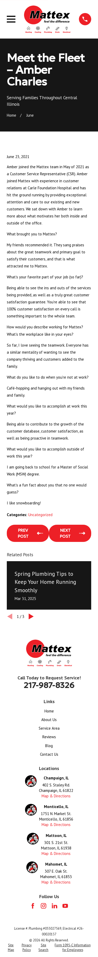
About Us (49, 719)
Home (49, 711)
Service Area (49, 728)
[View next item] (31, 617)
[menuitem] (11, 947)
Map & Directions (56, 795)
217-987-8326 (49, 685)
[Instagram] (43, 906)
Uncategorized (40, 514)
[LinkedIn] (54, 906)
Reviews (49, 736)
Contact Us (49, 754)
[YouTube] (65, 906)
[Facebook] (33, 906)
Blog (49, 745)
